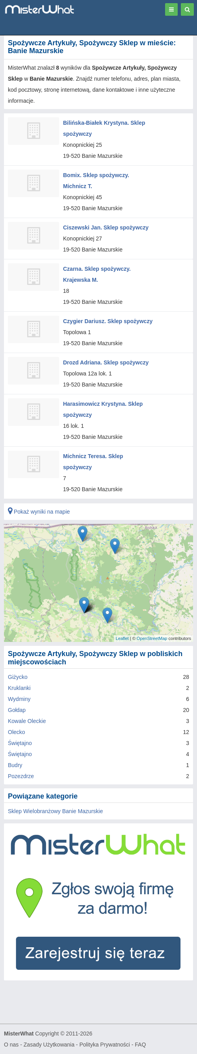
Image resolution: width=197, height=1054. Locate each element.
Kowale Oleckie (27, 721)
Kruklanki (19, 688)
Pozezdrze (21, 776)
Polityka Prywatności (104, 1044)
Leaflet (122, 638)
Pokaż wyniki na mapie (39, 512)
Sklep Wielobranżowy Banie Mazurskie (55, 811)
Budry (15, 765)
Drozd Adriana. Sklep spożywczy (106, 362)
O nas (11, 1044)
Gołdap (17, 710)
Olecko (16, 732)
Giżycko (18, 677)
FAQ (140, 1044)
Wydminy (19, 699)
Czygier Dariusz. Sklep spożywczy (107, 321)
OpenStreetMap (152, 638)
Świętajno (20, 743)
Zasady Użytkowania (49, 1044)
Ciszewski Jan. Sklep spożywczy (106, 227)
